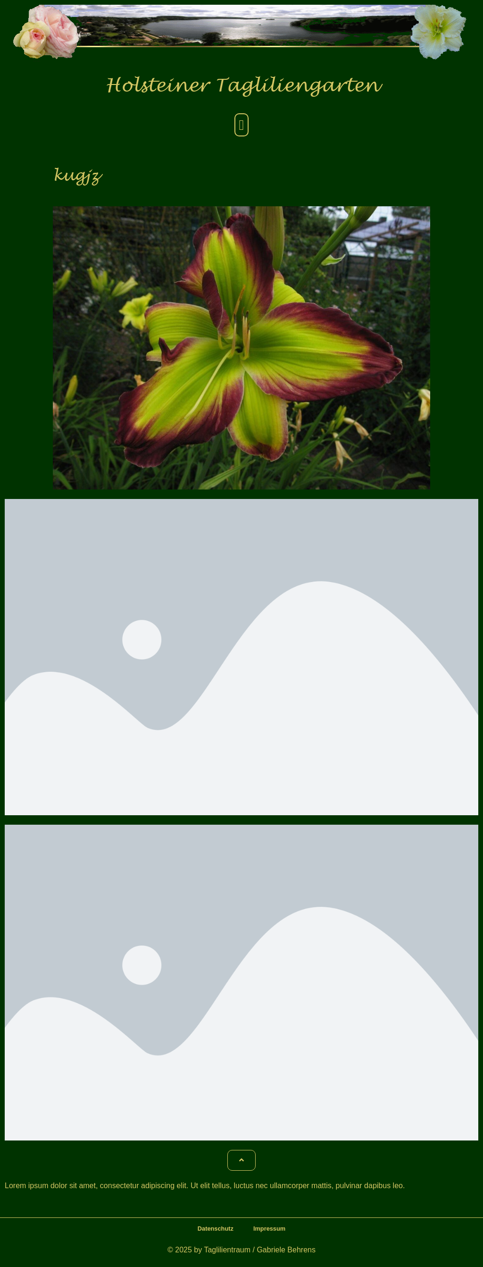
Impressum (269, 1228)
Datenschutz (215, 1228)
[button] (241, 124)
